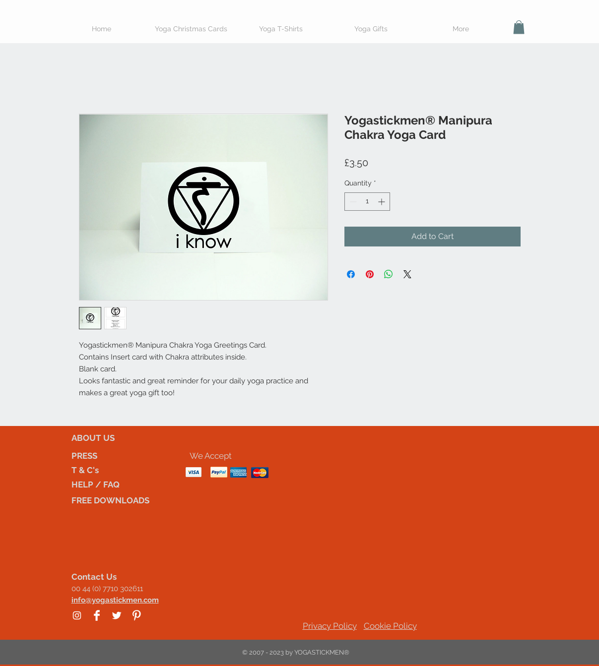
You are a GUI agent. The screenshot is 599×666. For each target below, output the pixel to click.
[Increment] (382, 201)
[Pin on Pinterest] (370, 274)
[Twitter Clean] (116, 615)
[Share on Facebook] (351, 274)
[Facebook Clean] (96, 615)
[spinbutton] (367, 201)
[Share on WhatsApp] (389, 274)
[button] (519, 27)
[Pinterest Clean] (136, 615)
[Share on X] (407, 274)
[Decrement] (352, 201)
